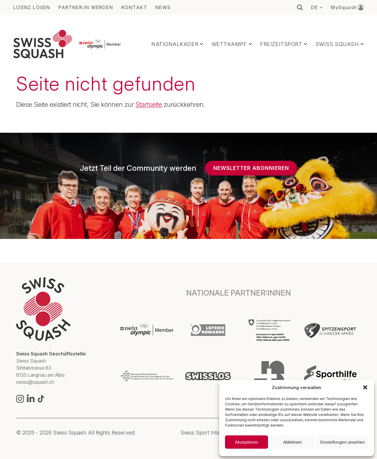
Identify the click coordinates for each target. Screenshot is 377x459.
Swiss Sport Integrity (206, 432)
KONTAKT (134, 7)
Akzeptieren (246, 442)
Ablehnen (292, 442)
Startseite (148, 104)
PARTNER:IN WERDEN (85, 7)
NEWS (163, 7)
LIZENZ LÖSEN (31, 7)
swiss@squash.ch (35, 382)
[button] (365, 387)
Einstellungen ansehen (342, 442)
